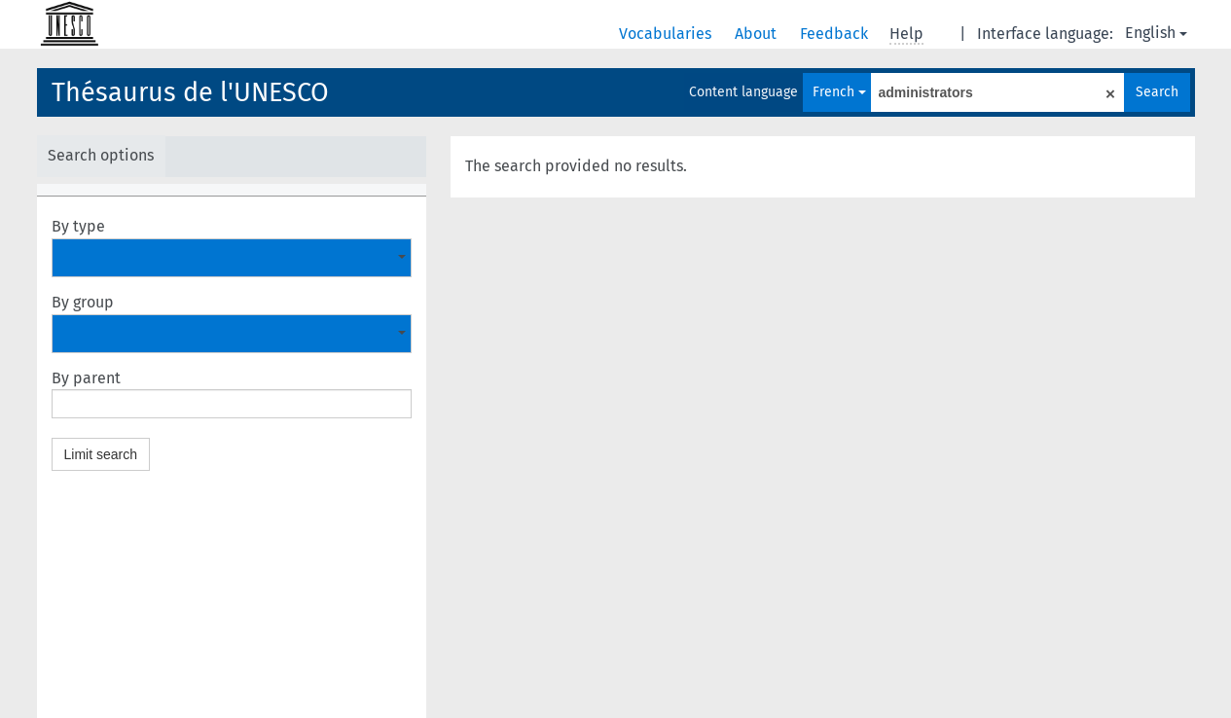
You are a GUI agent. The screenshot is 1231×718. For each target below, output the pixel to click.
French (839, 92)
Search (1157, 92)
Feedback (836, 33)
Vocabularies (667, 33)
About (757, 33)
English (1156, 32)
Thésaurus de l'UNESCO (190, 92)
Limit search (100, 454)
